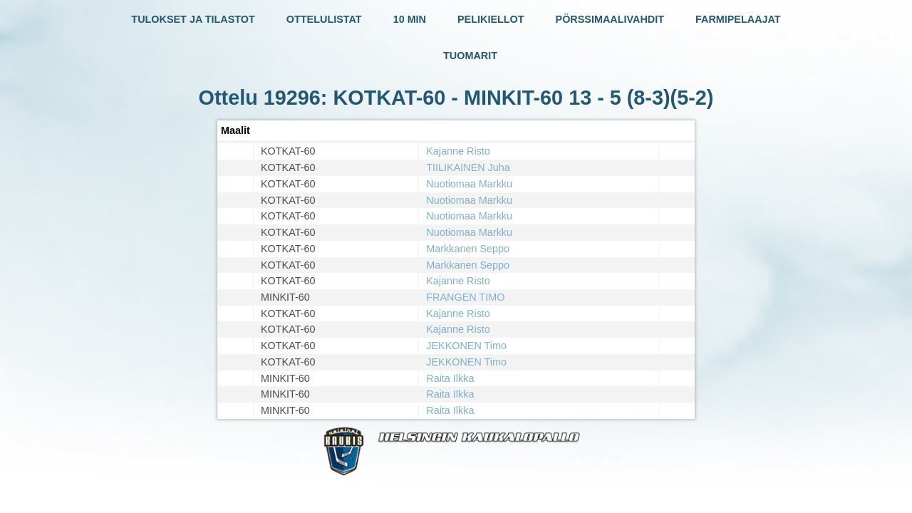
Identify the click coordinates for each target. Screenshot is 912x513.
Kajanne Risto (458, 151)
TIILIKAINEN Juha (468, 167)
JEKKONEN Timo (466, 345)
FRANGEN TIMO (465, 297)
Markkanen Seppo (467, 248)
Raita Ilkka (450, 378)
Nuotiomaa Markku (469, 184)
